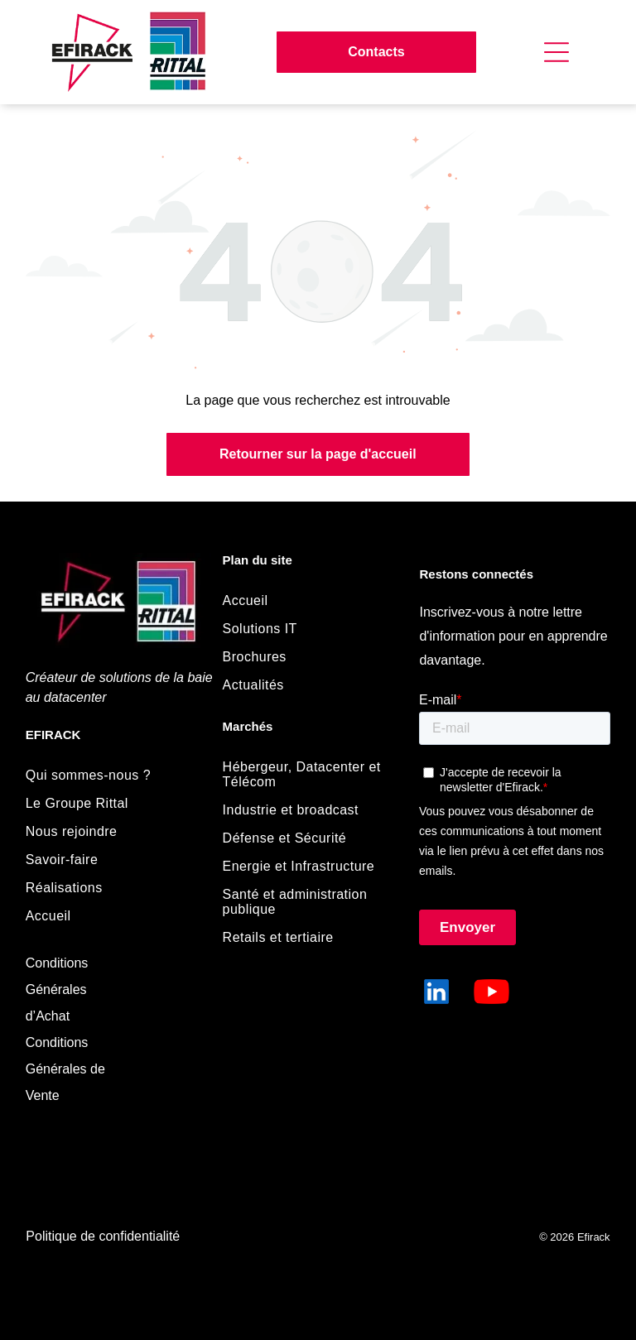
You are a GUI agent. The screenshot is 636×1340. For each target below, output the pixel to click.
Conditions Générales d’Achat (57, 989)
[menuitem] (111, 775)
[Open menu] (556, 52)
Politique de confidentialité (103, 1236)
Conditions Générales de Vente (65, 1068)
